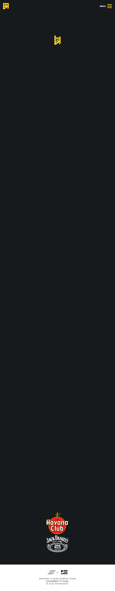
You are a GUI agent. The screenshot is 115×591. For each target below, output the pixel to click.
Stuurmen (52, 581)
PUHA (66, 581)
